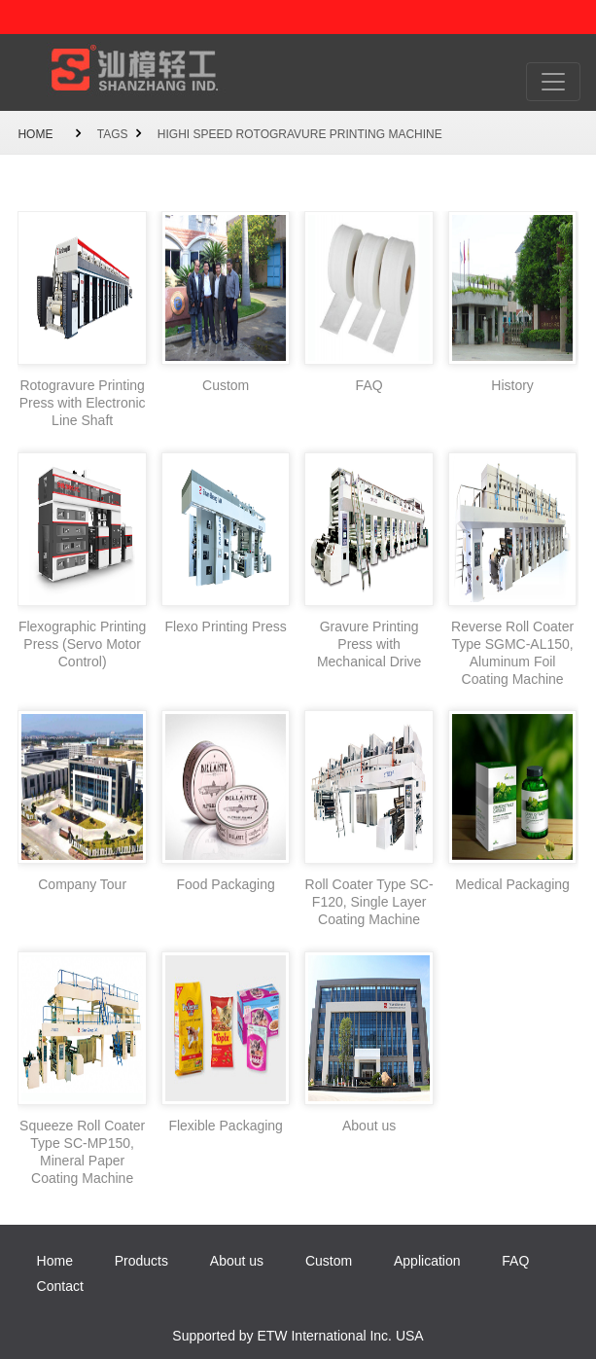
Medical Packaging (512, 884)
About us (369, 1125)
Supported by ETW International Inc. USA (297, 1335)
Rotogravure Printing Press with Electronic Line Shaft (82, 402)
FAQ (369, 385)
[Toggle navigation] (553, 81)
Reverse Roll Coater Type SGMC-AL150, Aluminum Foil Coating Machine (512, 653)
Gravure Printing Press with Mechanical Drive (369, 644)
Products (141, 1261)
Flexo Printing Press (225, 626)
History (512, 385)
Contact (60, 1286)
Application (427, 1261)
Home (35, 134)
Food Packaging (226, 884)
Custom (225, 385)
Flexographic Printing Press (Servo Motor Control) (82, 644)
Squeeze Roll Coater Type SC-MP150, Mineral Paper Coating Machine (82, 1152)
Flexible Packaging (225, 1125)
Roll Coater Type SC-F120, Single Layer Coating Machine (369, 901)
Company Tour (82, 884)
